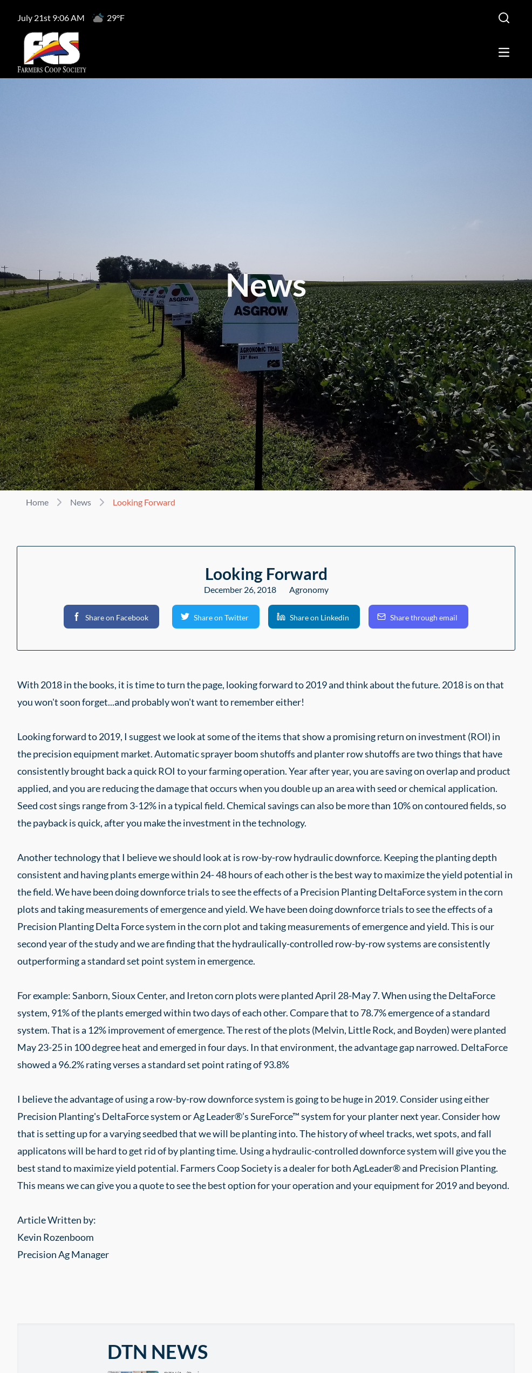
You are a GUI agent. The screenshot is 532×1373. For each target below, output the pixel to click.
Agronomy (309, 589)
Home (37, 502)
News (80, 502)
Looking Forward (144, 502)
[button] (111, 617)
